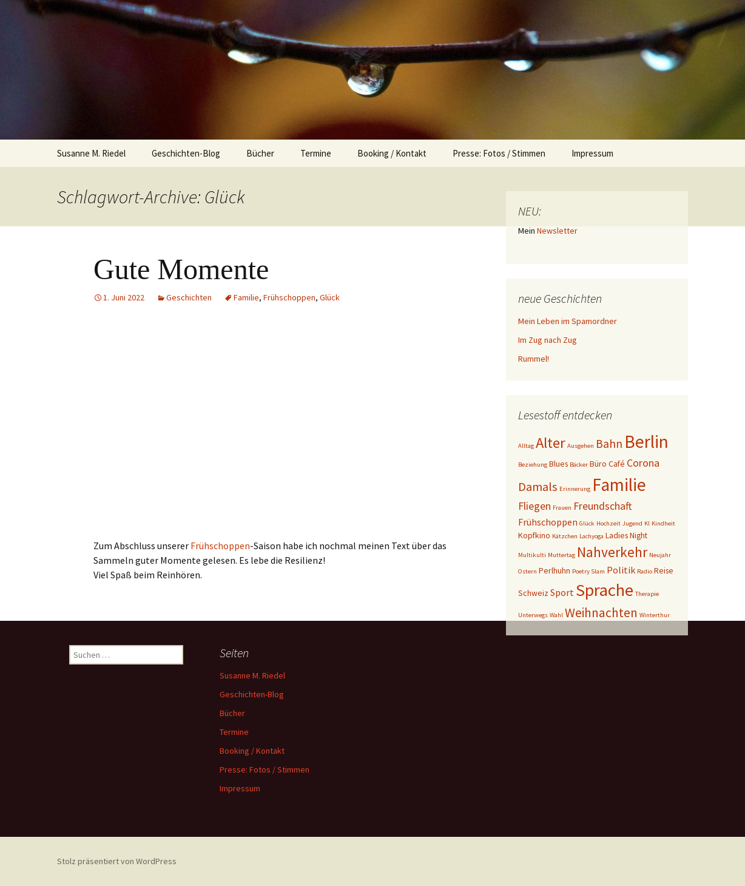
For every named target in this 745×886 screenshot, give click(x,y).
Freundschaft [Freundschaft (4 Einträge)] (602, 506)
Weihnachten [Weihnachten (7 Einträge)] (601, 612)
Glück (330, 297)
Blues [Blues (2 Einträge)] (558, 463)
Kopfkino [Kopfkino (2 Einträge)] (534, 535)
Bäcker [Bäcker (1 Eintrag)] (579, 464)
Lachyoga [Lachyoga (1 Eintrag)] (591, 536)
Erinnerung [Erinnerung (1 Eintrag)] (574, 489)
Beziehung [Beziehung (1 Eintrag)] (532, 464)
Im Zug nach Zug (547, 339)
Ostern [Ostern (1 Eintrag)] (527, 571)
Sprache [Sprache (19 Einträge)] (604, 590)
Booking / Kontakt (391, 153)
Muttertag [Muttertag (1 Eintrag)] (561, 555)
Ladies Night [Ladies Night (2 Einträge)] (626, 535)
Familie (246, 297)
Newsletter (557, 230)
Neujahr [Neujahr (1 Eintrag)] (660, 555)
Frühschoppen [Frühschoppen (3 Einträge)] (548, 522)
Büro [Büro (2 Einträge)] (598, 463)
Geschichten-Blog (186, 153)
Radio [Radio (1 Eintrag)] (644, 571)
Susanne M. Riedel (91, 153)
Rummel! (533, 358)
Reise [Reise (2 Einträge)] (663, 570)
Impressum (592, 153)
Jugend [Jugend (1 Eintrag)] (632, 523)
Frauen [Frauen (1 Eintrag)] (562, 508)
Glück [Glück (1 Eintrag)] (587, 523)
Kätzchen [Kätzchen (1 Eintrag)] (565, 536)
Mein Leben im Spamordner (567, 321)
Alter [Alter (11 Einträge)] (550, 442)
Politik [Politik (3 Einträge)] (621, 570)
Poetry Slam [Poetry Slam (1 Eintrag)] (588, 571)
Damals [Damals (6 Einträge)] (538, 487)
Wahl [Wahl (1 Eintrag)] (556, 615)
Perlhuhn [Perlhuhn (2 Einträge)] (554, 570)
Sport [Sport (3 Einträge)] (562, 592)
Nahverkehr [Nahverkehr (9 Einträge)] (612, 552)
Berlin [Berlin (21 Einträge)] (646, 441)
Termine (315, 153)
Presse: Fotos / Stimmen (499, 153)
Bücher (260, 153)
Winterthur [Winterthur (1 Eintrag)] (654, 615)
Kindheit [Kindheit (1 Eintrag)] (663, 523)
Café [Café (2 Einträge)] (616, 463)
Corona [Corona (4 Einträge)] (643, 463)
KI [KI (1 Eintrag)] (647, 523)
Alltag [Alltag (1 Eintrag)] (526, 446)
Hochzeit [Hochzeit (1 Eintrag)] (608, 523)
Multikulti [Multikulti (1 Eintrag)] (532, 555)
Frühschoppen (289, 297)
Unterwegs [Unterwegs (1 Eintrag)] (533, 615)
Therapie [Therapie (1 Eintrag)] (647, 594)
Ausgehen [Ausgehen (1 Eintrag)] (580, 446)
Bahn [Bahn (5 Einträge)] (609, 443)
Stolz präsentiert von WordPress (117, 861)
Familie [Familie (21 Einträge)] (619, 484)
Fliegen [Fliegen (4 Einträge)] (534, 506)
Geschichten (189, 297)
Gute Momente (181, 269)
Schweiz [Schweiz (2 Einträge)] (533, 592)
